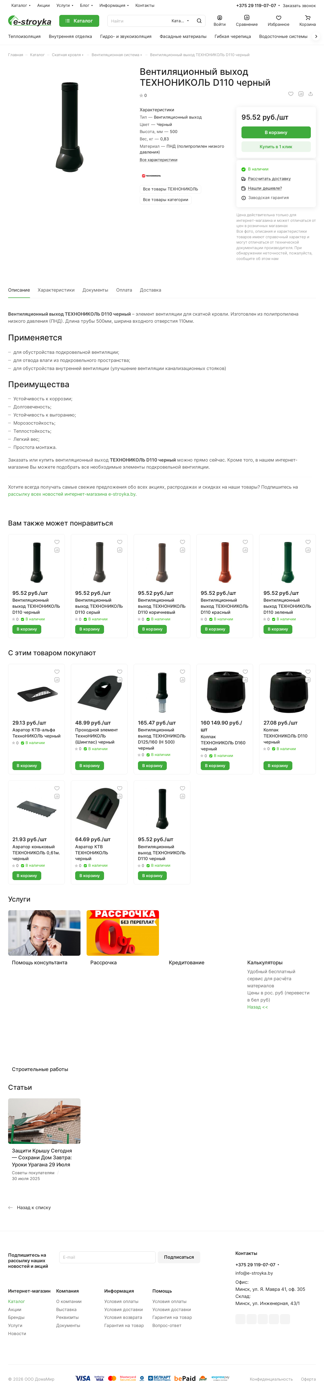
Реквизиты (67, 1317)
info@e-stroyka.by (254, 1273)
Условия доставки (123, 1309)
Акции (14, 1309)
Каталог (16, 1301)
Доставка (150, 290)
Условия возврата (123, 1317)
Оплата (124, 290)
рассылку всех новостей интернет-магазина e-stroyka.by (71, 494)
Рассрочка (103, 962)
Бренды (16, 1317)
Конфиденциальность (271, 1379)
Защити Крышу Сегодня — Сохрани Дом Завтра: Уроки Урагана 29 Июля (42, 1157)
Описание (19, 290)
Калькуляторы (264, 962)
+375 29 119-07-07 (256, 5)
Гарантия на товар (124, 1325)
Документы (95, 290)
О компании (69, 1301)
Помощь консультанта (39, 962)
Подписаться (179, 1257)
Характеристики (56, 290)
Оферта (308, 1379)
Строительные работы (40, 1069)
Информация (119, 1291)
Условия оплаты (121, 1301)
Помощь (162, 1291)
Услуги (15, 1325)
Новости (17, 1333)
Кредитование (187, 962)
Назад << (257, 1007)
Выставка (66, 1309)
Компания (67, 1291)
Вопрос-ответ (166, 1325)
